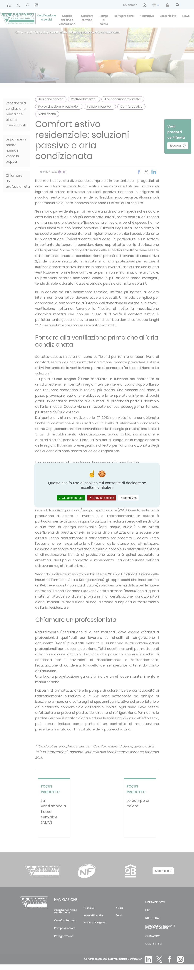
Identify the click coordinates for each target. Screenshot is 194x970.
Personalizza (128, 497)
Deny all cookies (101, 497)
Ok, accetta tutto (71, 497)
